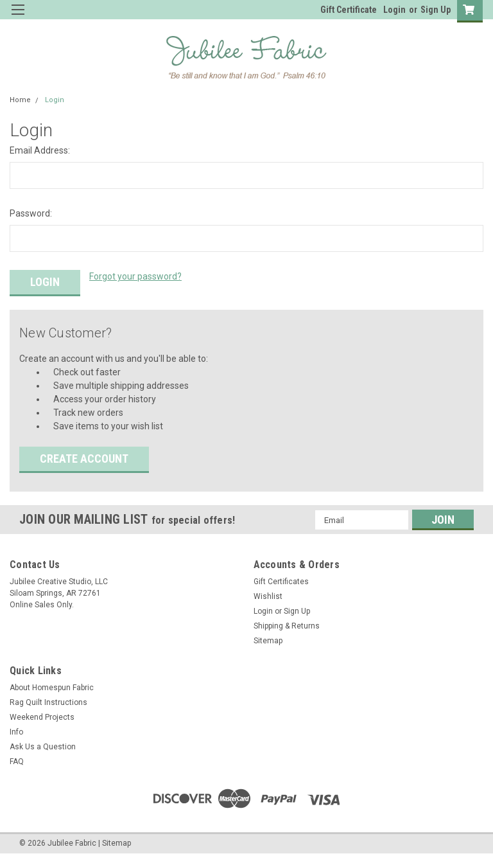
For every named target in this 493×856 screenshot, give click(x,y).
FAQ (17, 761)
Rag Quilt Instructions (48, 702)
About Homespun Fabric (52, 687)
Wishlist (268, 596)
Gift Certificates (281, 581)
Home (20, 100)
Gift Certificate (348, 9)
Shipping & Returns (287, 625)
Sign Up (435, 9)
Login (394, 9)
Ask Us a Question (43, 746)
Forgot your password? (135, 276)
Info (16, 731)
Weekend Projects (42, 717)
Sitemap (268, 640)
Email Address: (40, 150)
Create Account (84, 458)
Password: (31, 213)
